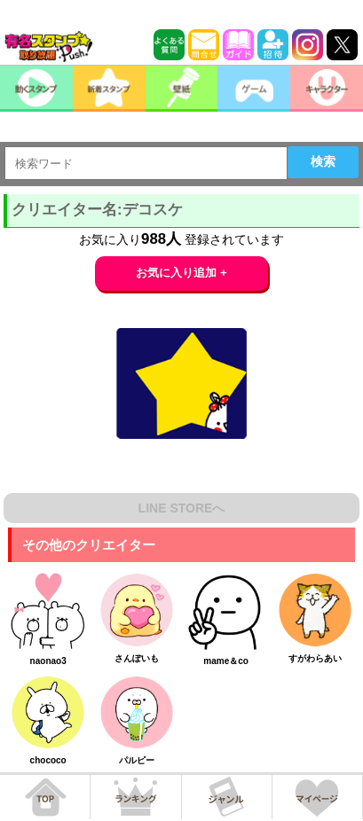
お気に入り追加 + (181, 272)
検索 (323, 161)
